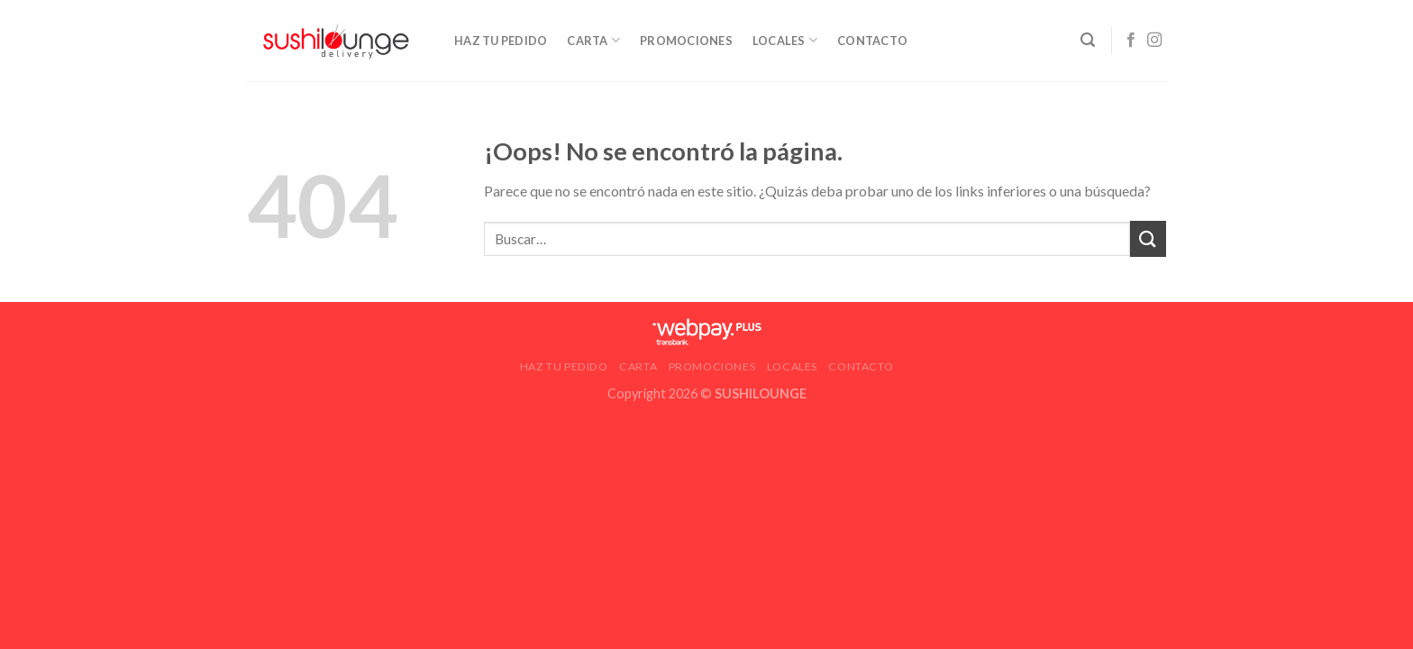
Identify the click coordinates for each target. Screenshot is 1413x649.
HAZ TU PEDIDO (500, 40)
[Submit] (1148, 238)
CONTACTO (872, 40)
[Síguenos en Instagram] (1154, 40)
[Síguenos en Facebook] (1131, 40)
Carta (593, 40)
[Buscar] (1087, 40)
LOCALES (784, 40)
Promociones (686, 40)
